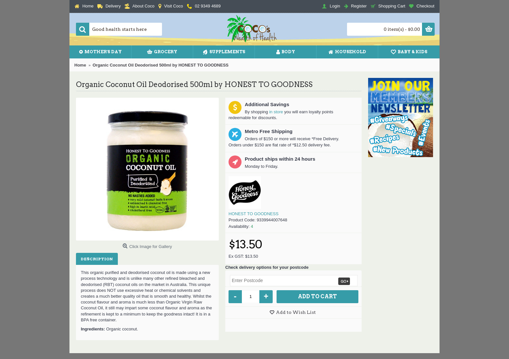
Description (97, 258)
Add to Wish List (296, 312)
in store (276, 111)
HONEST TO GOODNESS (254, 213)
